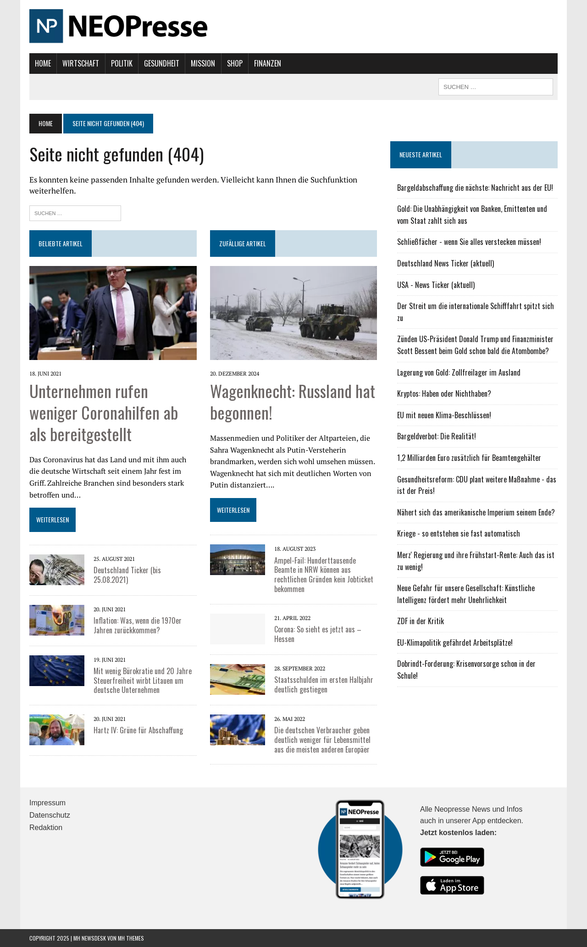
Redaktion (45, 827)
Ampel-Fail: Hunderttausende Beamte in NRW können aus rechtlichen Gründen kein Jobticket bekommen (323, 574)
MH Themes (131, 938)
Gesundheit (161, 63)
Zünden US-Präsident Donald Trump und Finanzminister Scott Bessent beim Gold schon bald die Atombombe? (475, 344)
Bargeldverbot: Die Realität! (436, 436)
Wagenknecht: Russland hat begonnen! (292, 401)
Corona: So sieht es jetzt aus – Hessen (317, 634)
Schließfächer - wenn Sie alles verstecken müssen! (469, 241)
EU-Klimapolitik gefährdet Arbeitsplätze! (455, 642)
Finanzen (267, 63)
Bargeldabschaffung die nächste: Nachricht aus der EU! (475, 187)
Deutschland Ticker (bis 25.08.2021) (127, 575)
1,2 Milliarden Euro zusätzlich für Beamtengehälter (469, 457)
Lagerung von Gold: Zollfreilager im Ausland (459, 372)
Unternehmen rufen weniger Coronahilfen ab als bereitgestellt (103, 412)
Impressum (47, 803)
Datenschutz (49, 815)
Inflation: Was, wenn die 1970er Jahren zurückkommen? (138, 625)
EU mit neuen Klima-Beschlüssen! (444, 415)
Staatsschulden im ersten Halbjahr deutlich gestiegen (323, 684)
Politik (122, 63)
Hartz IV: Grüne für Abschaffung (138, 730)
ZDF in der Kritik (420, 620)
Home (43, 63)
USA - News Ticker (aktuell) (436, 284)
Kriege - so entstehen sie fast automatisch (458, 533)
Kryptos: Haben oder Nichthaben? (444, 393)
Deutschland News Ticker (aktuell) (445, 263)
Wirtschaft (80, 63)
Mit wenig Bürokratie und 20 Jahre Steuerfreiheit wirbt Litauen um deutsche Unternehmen (143, 680)
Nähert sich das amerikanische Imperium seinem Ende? (476, 512)
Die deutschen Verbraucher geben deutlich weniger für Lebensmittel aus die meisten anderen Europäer (322, 740)
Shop (235, 63)
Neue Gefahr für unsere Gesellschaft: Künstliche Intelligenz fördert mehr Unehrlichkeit (466, 593)
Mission (203, 63)
